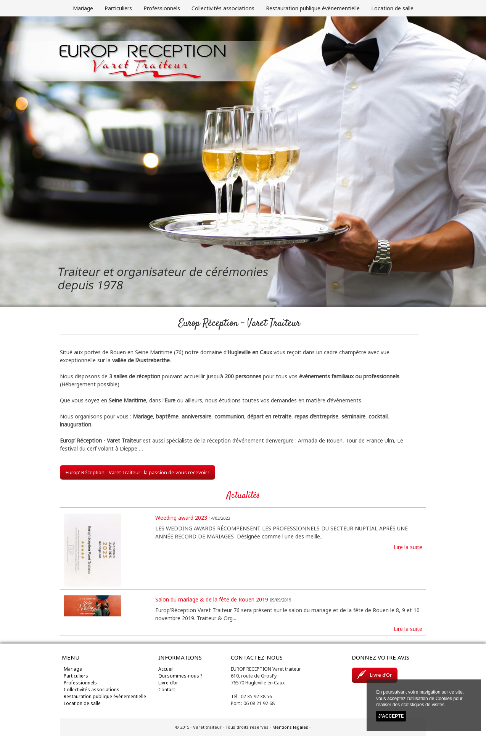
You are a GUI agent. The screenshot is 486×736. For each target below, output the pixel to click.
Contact (166, 689)
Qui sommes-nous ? (180, 676)
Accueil (166, 669)
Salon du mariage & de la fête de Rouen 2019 (211, 599)
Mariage (83, 8)
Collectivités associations (223, 8)
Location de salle (392, 8)
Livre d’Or (374, 674)
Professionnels (161, 8)
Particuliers (118, 8)
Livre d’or (168, 682)
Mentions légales (290, 727)
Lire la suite (408, 547)
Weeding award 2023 (181, 517)
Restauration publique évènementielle (313, 8)
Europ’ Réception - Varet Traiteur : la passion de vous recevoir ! (137, 472)
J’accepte (391, 716)
